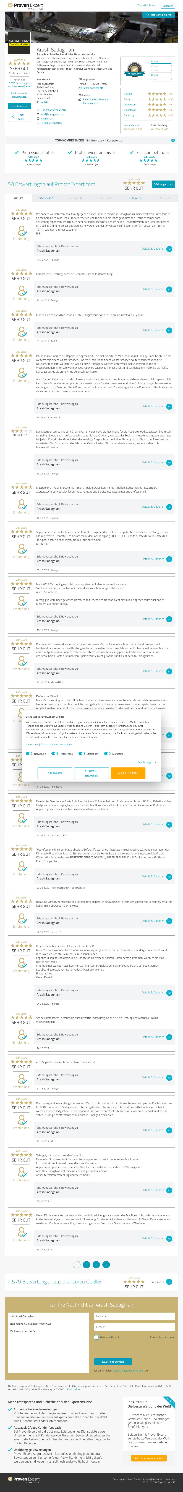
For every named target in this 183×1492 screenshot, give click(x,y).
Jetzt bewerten (19, 106)
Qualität (128, 93)
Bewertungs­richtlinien (122, 1479)
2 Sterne (154, 74)
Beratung (129, 115)
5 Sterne (154, 61)
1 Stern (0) (164, 198)
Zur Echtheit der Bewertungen (19, 95)
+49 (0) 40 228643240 (53, 110)
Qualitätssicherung (142, 1479)
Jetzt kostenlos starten (149, 1458)
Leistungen (130, 104)
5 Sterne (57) (46, 198)
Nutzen (127, 99)
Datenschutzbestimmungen (68, 746)
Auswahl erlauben (91, 775)
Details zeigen (133, 764)
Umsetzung (130, 109)
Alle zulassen (128, 775)
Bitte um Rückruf (109, 1337)
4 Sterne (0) (76, 198)
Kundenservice (131, 125)
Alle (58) (18, 198)
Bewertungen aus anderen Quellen (19, 84)
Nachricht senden (113, 1361)
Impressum (44, 746)
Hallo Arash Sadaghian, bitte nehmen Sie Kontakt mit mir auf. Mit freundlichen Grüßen (48, 1343)
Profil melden (73, 1389)
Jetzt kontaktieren (159, 15)
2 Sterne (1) (135, 198)
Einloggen (168, 5)
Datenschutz (157, 1479)
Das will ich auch (147, 5)
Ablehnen (55, 775)
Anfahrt (45, 102)
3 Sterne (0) (105, 198)
